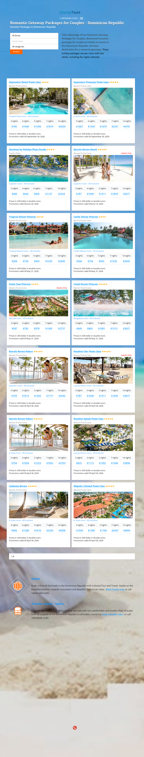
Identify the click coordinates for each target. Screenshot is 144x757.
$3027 (126, 328)
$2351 (115, 126)
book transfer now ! (113, 614)
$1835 (114, 193)
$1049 (90, 193)
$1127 (48, 193)
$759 (14, 395)
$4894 (126, 530)
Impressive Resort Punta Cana (25, 82)
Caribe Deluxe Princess (86, 216)
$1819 (49, 126)
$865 (90, 328)
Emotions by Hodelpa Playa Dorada (27, 149)
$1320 (48, 261)
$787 (79, 193)
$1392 (102, 463)
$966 (14, 530)
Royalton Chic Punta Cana (87, 351)
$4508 (62, 530)
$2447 (115, 530)
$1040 (25, 126)
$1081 (101, 328)
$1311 (102, 193)
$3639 (62, 126)
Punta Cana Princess (20, 284)
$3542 (62, 395)
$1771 (49, 395)
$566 (14, 261)
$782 (25, 328)
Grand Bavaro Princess (86, 284)
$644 (25, 193)
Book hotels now (115, 589)
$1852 (49, 463)
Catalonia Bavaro (18, 486)
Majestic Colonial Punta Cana (89, 486)
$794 (14, 463)
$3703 (62, 463)
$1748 (103, 530)
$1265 (37, 395)
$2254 (61, 193)
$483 (14, 193)
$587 (14, 328)
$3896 (126, 463)
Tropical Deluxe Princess (22, 216)
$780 (14, 126)
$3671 (126, 193)
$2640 (61, 261)
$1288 (25, 530)
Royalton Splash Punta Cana (88, 418)
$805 (37, 193)
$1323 (37, 463)
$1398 (91, 530)
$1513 (114, 328)
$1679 (103, 126)
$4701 (126, 126)
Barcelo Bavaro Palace (21, 351)
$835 (79, 463)
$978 (37, 328)
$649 (79, 328)
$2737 (61, 328)
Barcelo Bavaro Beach (85, 149)
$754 (25, 261)
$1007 (79, 126)
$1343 (91, 126)
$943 (37, 261)
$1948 (114, 463)
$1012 (25, 395)
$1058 (25, 463)
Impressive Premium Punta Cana (91, 82)
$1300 (37, 126)
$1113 (90, 463)
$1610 (37, 530)
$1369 (48, 328)
